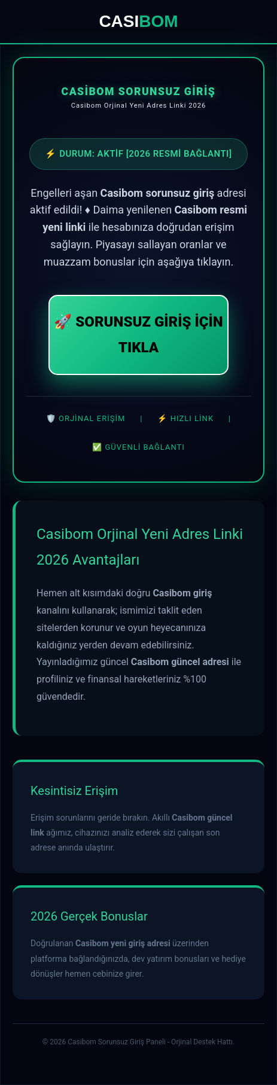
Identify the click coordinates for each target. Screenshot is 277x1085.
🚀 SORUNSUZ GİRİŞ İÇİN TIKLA (138, 334)
